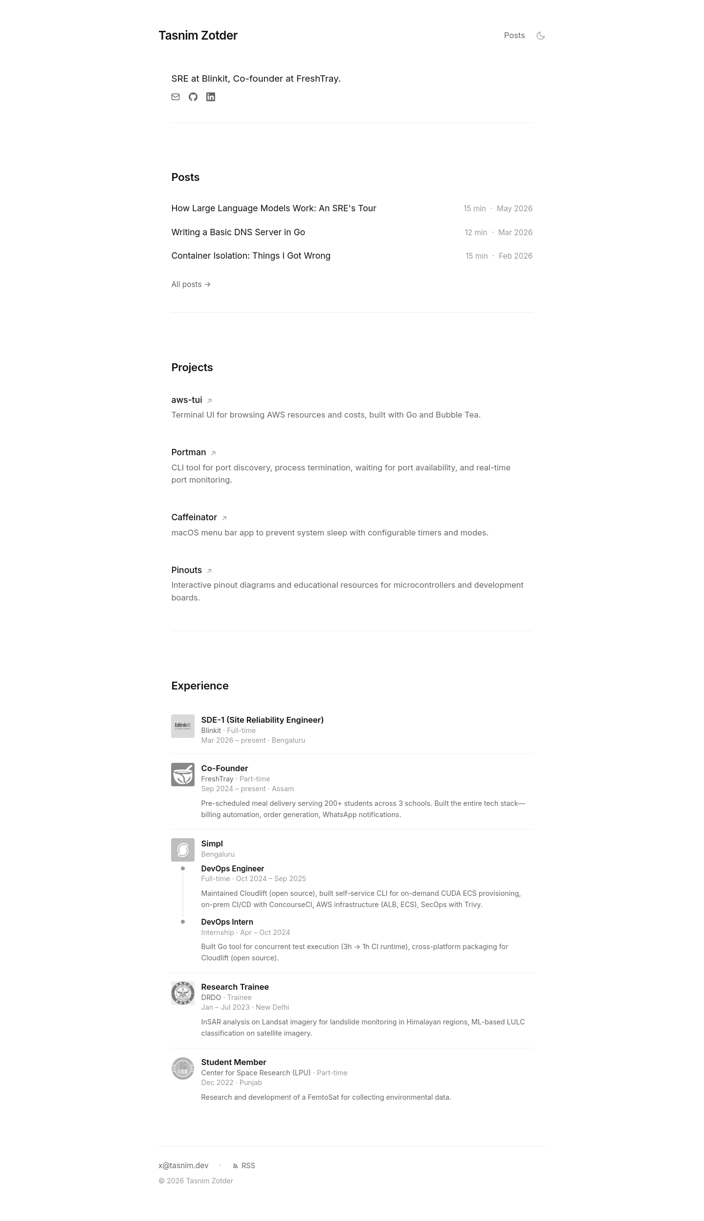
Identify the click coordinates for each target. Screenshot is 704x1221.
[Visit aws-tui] (348, 407)
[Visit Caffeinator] (348, 524)
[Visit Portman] (348, 466)
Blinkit (215, 78)
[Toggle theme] (541, 35)
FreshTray (317, 78)
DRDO (211, 997)
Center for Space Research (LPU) (256, 1072)
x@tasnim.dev (183, 1165)
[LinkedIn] (210, 96)
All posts (191, 284)
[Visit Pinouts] (348, 583)
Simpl (212, 843)
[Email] (175, 96)
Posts (514, 35)
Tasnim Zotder (198, 35)
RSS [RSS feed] (243, 1165)
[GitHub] (193, 96)
